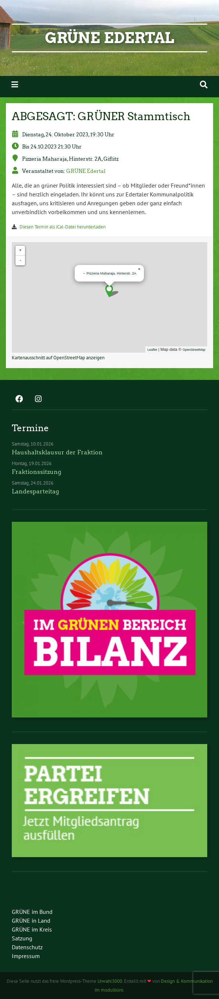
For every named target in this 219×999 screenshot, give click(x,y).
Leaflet (152, 350)
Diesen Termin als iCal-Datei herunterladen (63, 227)
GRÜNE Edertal (109, 38)
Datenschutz (27, 947)
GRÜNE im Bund (32, 911)
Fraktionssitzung (36, 471)
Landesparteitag (35, 491)
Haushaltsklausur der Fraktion (57, 452)
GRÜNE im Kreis (32, 929)
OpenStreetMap (194, 350)
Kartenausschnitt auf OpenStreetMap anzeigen (58, 357)
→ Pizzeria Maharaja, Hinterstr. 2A (109, 273)
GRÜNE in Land (31, 920)
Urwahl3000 (110, 981)
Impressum (26, 956)
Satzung (22, 938)
